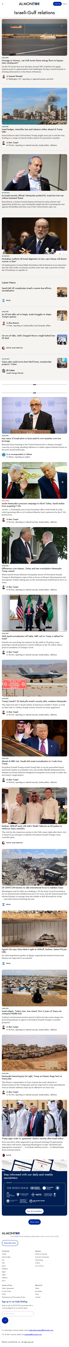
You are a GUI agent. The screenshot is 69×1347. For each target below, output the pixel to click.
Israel (3, 1266)
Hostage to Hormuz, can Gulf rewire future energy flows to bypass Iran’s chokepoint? (32, 62)
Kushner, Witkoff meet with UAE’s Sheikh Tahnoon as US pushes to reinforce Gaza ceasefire (32, 827)
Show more (34, 1222)
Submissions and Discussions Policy (13, 1297)
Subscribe (57, 4)
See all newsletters (34, 1211)
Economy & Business (42, 1257)
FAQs (4, 1294)
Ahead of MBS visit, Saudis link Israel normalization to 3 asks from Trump (32, 762)
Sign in (65, 4)
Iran (3, 1260)
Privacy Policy (6, 1291)
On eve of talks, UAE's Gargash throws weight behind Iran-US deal (29, 337)
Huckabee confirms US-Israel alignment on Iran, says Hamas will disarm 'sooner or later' (34, 260)
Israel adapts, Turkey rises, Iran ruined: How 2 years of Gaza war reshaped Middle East (32, 1012)
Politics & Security (41, 1254)
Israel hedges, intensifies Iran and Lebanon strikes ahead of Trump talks (32, 130)
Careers (37, 1297)
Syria (3, 1280)
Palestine (5, 1269)
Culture (37, 1263)
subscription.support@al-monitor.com (41, 1330)
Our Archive (39, 1266)
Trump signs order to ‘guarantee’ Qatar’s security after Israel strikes (32, 1138)
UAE (3, 1263)
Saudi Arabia (6, 1257)
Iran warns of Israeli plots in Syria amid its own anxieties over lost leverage (31, 440)
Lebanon (4, 1277)
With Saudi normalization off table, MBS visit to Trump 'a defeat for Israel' (32, 637)
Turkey (4, 1254)
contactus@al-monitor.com (33, 1334)
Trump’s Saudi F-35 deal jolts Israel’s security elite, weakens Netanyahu (34, 701)
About (37, 1288)
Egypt (3, 1272)
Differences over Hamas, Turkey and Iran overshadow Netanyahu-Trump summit (32, 570)
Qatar (4, 1275)
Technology (39, 1260)
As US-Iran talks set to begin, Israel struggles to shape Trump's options (26, 315)
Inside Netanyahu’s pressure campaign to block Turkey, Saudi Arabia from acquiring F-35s (33, 505)
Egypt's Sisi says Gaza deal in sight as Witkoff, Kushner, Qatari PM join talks (34, 950)
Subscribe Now (10, 1243)
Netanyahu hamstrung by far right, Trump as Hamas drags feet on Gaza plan (32, 1077)
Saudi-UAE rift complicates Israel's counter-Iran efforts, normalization (27, 289)
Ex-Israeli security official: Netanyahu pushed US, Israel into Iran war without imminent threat (33, 197)
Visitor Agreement (8, 1288)
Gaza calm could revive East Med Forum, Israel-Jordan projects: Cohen (26, 363)
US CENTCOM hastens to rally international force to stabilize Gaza (32, 887)
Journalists (38, 1291)
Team (37, 1294)
